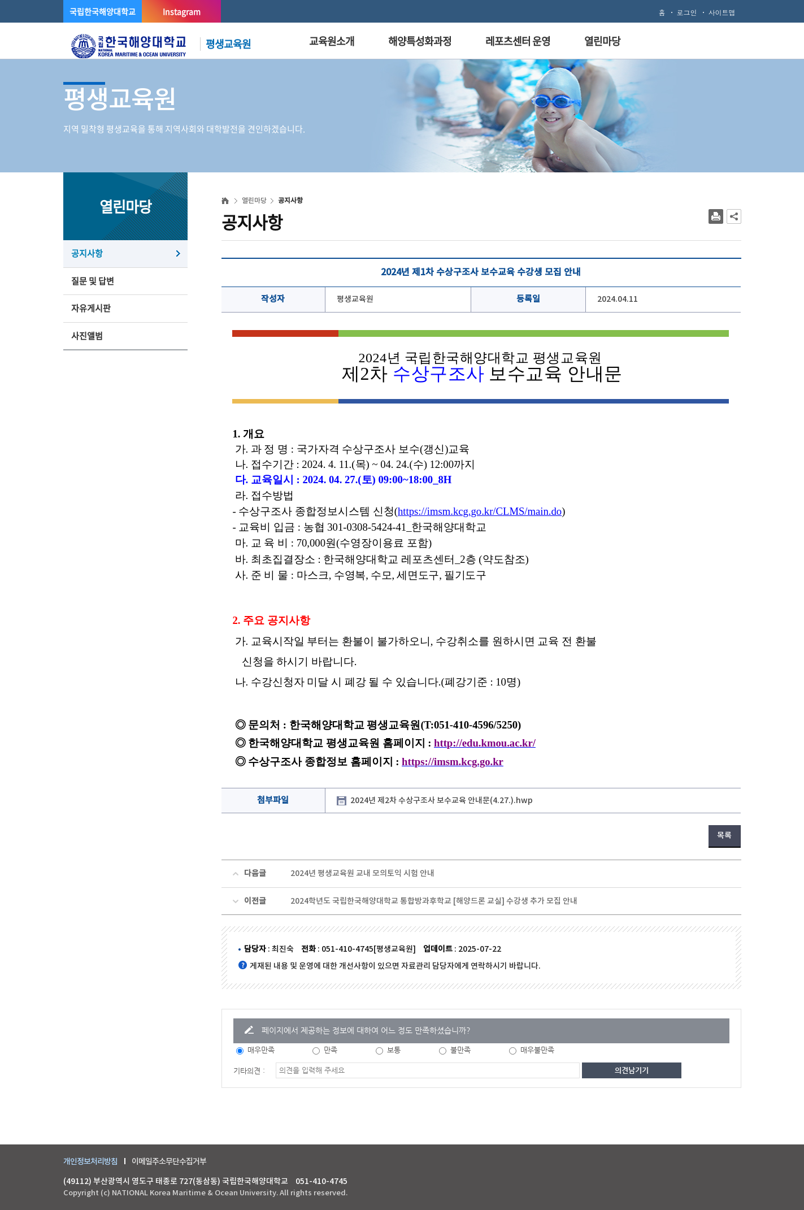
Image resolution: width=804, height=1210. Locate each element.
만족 (330, 1050)
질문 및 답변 (92, 281)
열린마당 (602, 41)
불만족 (460, 1050)
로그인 (687, 12)
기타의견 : (249, 1070)
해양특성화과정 (419, 41)
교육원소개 (331, 41)
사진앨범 (87, 335)
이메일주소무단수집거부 (169, 1161)
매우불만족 (537, 1050)
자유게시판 (91, 308)
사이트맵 (722, 12)
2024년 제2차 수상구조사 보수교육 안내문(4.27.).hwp (441, 800)
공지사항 (87, 253)
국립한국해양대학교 (102, 11)
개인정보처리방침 (90, 1161)
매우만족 (261, 1050)
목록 (724, 835)
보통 (394, 1050)
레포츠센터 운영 (517, 41)
